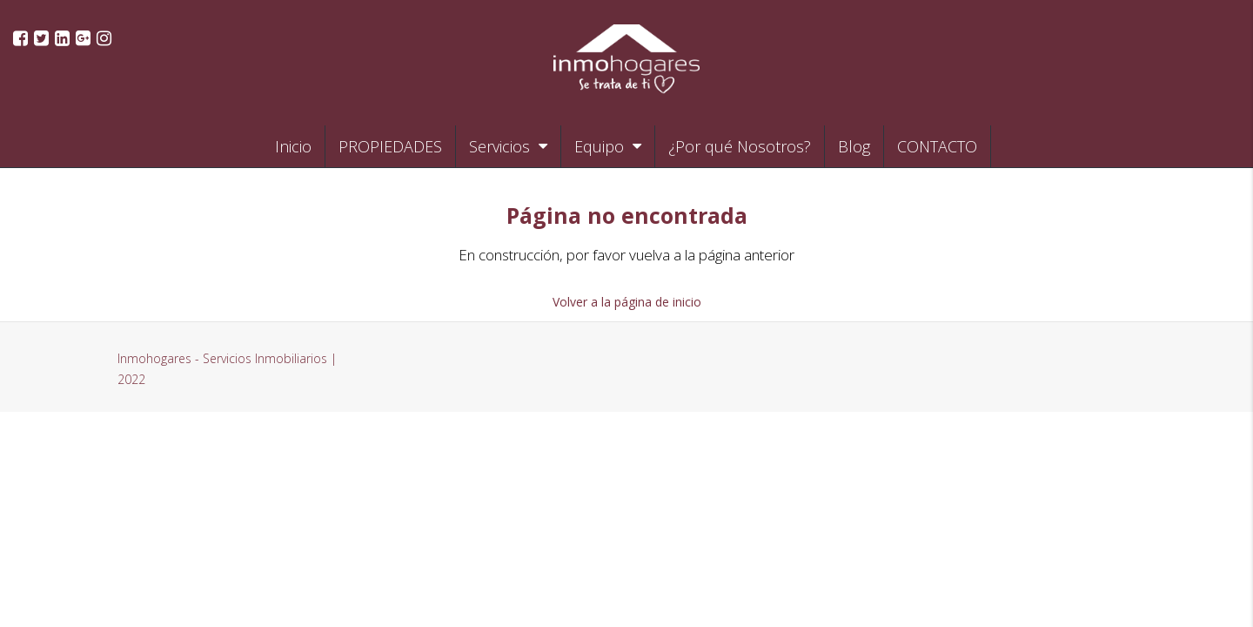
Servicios (499, 146)
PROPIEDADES (390, 146)
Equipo (599, 146)
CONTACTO (937, 146)
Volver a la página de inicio (627, 301)
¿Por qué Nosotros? (739, 146)
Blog (854, 146)
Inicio (293, 146)
